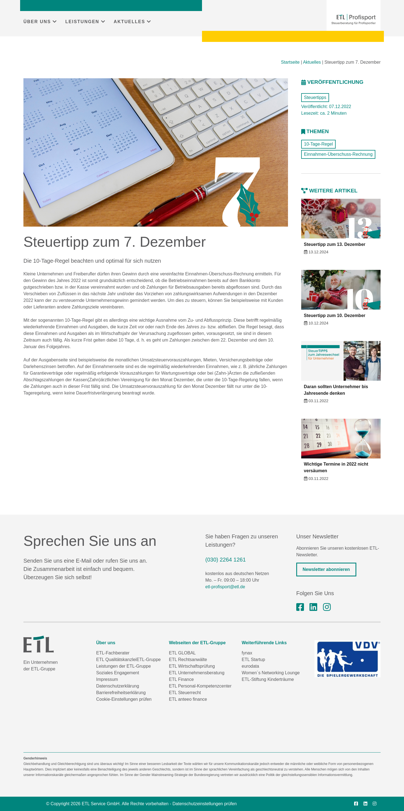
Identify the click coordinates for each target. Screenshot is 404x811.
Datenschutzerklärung (117, 686)
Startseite (290, 62)
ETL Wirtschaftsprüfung (192, 666)
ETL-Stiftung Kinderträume (268, 679)
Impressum (107, 679)
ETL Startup (253, 659)
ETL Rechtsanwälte (188, 659)
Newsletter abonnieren (326, 569)
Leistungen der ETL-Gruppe (123, 666)
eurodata (250, 666)
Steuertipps (315, 97)
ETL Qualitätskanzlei (116, 659)
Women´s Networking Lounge (271, 672)
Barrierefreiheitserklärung (121, 692)
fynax (247, 653)
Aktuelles (312, 62)
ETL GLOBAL (182, 653)
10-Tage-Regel (318, 144)
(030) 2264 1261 (225, 560)
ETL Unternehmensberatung (196, 672)
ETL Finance (181, 679)
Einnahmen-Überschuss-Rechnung (338, 154)
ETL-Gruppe (148, 659)
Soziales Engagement (117, 672)
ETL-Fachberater (113, 653)
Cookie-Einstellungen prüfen (124, 699)
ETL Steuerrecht (185, 692)
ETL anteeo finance (188, 699)
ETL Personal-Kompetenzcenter (200, 686)
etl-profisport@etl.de (225, 586)
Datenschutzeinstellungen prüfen (205, 803)
